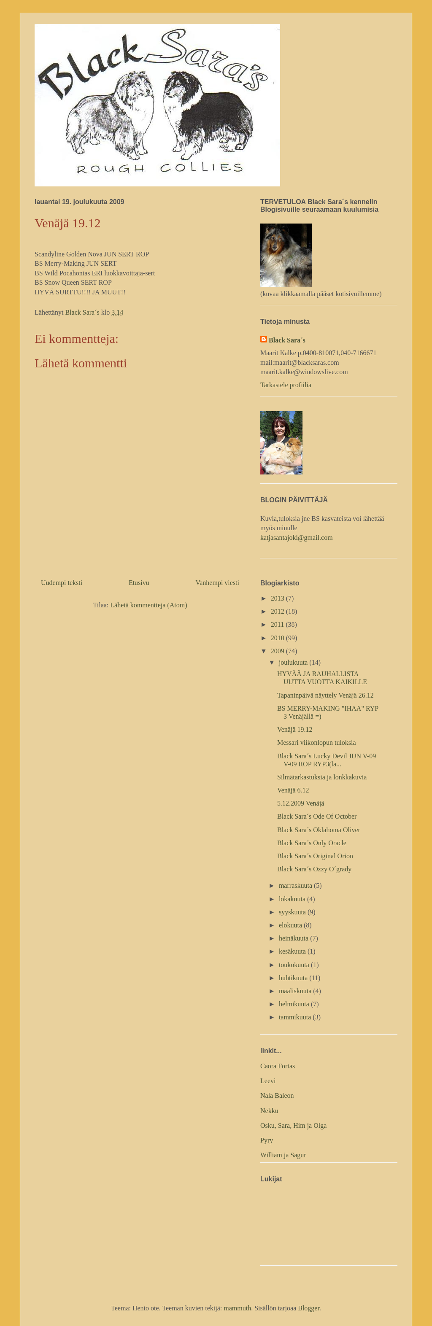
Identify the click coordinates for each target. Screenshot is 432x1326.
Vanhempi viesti (217, 582)
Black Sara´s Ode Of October (316, 816)
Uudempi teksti (61, 582)
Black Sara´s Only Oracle (311, 842)
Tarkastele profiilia (285, 384)
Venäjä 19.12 (295, 729)
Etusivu (139, 582)
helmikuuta (295, 1004)
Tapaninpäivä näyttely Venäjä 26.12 (325, 695)
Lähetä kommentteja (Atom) (148, 605)
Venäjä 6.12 (293, 790)
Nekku (269, 1110)
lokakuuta (293, 899)
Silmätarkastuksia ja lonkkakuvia (322, 777)
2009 (278, 651)
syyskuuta (293, 912)
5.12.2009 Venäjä (300, 803)
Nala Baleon (277, 1095)
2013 (278, 598)
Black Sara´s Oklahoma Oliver (318, 829)
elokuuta (291, 925)
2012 (278, 611)
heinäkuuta (294, 938)
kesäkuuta (293, 951)
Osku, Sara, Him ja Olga (293, 1125)
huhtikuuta (294, 977)
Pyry (266, 1140)
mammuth (237, 1308)
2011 (278, 624)
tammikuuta (296, 1017)
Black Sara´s (287, 340)
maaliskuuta (296, 990)
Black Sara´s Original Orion (315, 856)
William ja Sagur (283, 1155)
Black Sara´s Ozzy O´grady (314, 869)
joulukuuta (294, 662)
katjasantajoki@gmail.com (296, 537)
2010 (278, 637)
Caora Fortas (277, 1066)
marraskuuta (296, 885)
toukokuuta (295, 964)
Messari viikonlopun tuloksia (316, 742)
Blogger (308, 1308)
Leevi (267, 1080)
